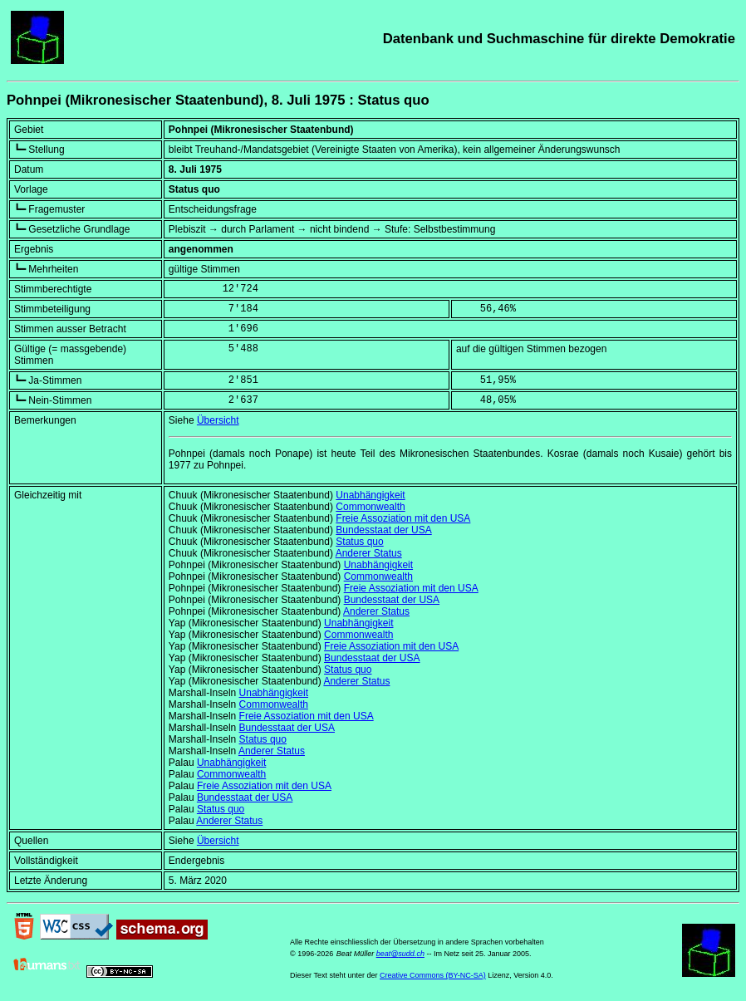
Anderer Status (369, 553)
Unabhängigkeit (370, 495)
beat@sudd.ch (400, 953)
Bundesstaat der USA (383, 530)
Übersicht (218, 420)
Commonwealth (370, 507)
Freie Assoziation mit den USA (403, 518)
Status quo (359, 541)
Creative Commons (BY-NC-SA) (433, 975)
